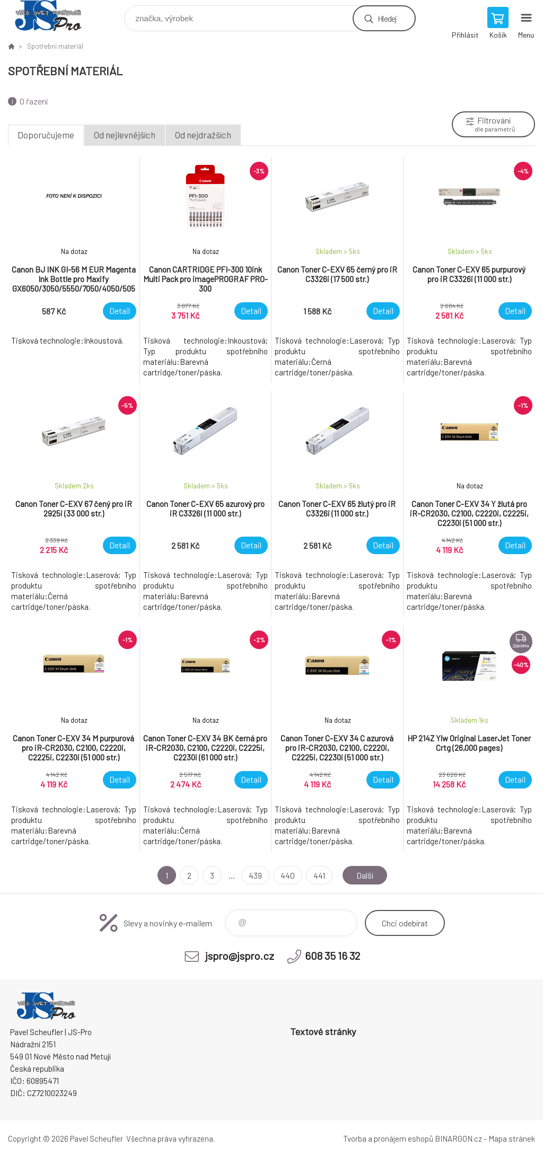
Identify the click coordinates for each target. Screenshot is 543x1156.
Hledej (387, 18)
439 (255, 875)
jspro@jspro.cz (239, 955)
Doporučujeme (45, 134)
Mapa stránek (511, 1138)
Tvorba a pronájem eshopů (388, 1138)
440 (288, 875)
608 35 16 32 (332, 955)
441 (319, 875)
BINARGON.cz (458, 1138)
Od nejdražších (203, 134)
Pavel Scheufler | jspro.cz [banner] (55, 15)
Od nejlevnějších (124, 134)
